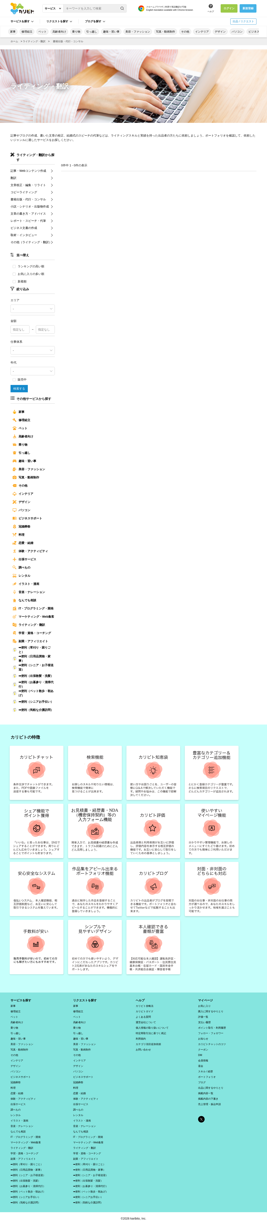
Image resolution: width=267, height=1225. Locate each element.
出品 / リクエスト (243, 21)
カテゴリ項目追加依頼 (148, 1044)
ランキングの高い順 (28, 266)
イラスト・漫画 (26, 584)
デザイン (220, 31)
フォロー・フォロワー (210, 1033)
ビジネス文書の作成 (24, 228)
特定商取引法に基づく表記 (151, 1033)
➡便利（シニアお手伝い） (33, 702)
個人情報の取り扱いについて (152, 1027)
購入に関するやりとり (210, 1011)
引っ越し (91, 31)
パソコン (237, 31)
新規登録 (248, 8)
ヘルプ (211, 11)
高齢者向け (59, 31)
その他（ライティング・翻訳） (31, 242)
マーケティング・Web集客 (33, 616)
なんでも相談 (24, 600)
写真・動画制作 (165, 31)
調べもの (21, 567)
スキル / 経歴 (205, 1071)
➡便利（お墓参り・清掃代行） (33, 684)
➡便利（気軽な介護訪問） (33, 710)
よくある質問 (143, 1016)
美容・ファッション (137, 31)
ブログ (202, 1082)
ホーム (14, 41)
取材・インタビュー (24, 235)
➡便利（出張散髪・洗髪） (33, 676)
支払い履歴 (204, 1022)
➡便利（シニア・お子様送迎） (33, 667)
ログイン (229, 8)
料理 (18, 535)
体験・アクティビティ (30, 551)
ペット (42, 31)
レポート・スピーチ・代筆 (28, 220)
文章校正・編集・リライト (28, 185)
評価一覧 (203, 1016)
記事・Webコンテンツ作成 (28, 170)
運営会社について (146, 1022)
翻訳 (13, 178)
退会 (200, 1066)
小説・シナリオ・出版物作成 (30, 206)
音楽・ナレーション (29, 592)
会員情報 (203, 1060)
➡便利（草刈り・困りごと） (32, 650)
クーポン (203, 1049)
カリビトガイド (144, 1011)
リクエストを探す (57, 21)
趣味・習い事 (111, 31)
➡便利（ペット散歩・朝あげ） (33, 693)
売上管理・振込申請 (209, 1104)
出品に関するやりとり (210, 1087)
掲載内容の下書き (208, 1098)
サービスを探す (20, 21)
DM (200, 1055)
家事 (13, 31)
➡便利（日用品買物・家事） (32, 658)
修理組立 (26, 31)
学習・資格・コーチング (32, 633)
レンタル (21, 576)
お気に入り (204, 1005)
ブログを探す (93, 21)
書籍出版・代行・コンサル (68, 41)
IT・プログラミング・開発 (33, 608)
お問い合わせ (143, 1049)
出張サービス (24, 559)
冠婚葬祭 (21, 526)
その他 (185, 31)
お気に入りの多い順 (28, 274)
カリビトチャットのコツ (212, 1044)
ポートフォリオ (207, 1076)
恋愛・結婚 (23, 543)
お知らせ (203, 1038)
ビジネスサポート (27, 518)
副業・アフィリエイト (30, 641)
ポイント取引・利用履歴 (212, 1027)
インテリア (202, 31)
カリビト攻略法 (144, 1005)
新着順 (20, 281)
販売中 (20, 379)
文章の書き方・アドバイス (28, 213)
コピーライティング (24, 192)
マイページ (205, 1000)
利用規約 (141, 1038)
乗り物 (76, 31)
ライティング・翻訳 (34, 41)
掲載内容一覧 (205, 1093)
